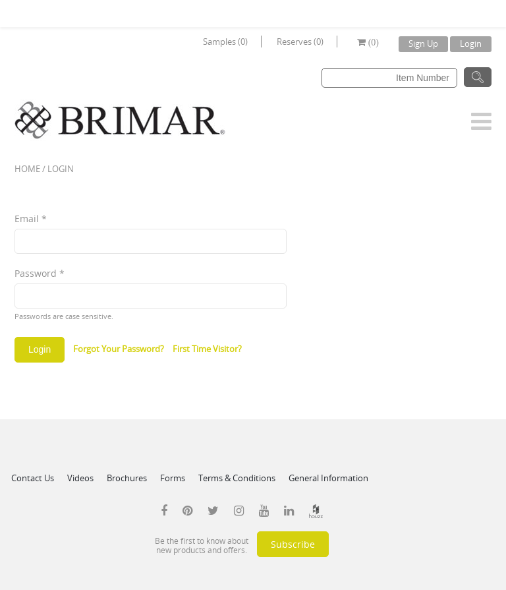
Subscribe (293, 544)
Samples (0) (225, 41)
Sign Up (423, 43)
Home (27, 169)
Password (39, 273)
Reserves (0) (300, 41)
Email (30, 218)
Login (471, 43)
